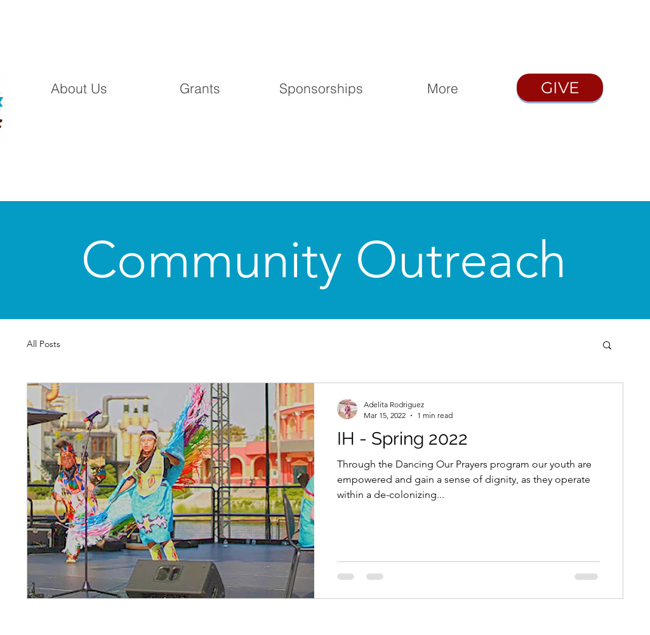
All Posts (43, 344)
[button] (607, 346)
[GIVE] (560, 87)
